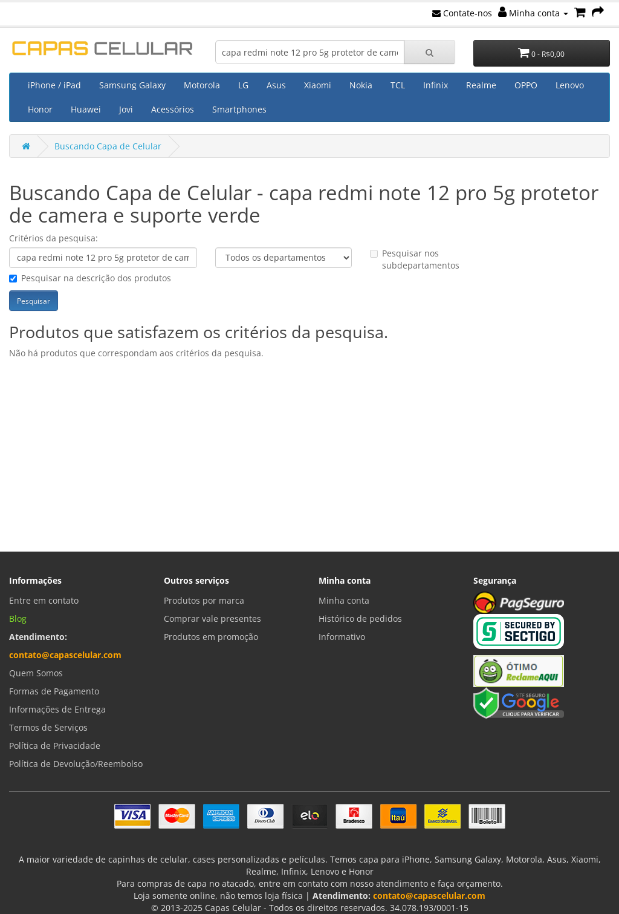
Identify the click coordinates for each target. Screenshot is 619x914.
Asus (276, 85)
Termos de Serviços (48, 727)
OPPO (525, 85)
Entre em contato (44, 600)
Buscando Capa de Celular (107, 146)
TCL (398, 85)
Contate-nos (462, 13)
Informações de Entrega (57, 709)
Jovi (126, 109)
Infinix (435, 85)
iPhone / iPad (54, 85)
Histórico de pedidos (360, 618)
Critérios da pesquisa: (53, 238)
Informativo (342, 636)
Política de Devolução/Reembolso (76, 763)
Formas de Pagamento (54, 691)
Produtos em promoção (211, 636)
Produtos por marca (204, 600)
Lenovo (570, 85)
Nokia (360, 85)
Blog (18, 618)
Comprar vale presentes (212, 618)
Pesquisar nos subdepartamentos (414, 259)
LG (243, 85)
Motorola (202, 85)
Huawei (86, 109)
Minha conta (533, 13)
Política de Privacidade (54, 745)
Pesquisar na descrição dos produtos (90, 278)
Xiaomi (317, 85)
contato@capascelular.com (65, 655)
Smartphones (239, 109)
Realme (481, 85)
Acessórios (172, 109)
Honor (40, 109)
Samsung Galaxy (132, 85)
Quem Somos (36, 673)
